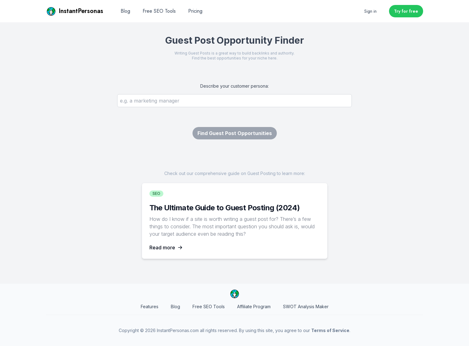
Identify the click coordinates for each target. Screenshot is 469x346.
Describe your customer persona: (234, 86)
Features (149, 306)
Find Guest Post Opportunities (234, 133)
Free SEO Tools (159, 11)
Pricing (195, 11)
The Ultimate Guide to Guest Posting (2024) (224, 207)
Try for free (406, 11)
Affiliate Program (254, 306)
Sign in (370, 11)
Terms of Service (330, 330)
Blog (125, 11)
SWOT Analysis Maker (306, 306)
